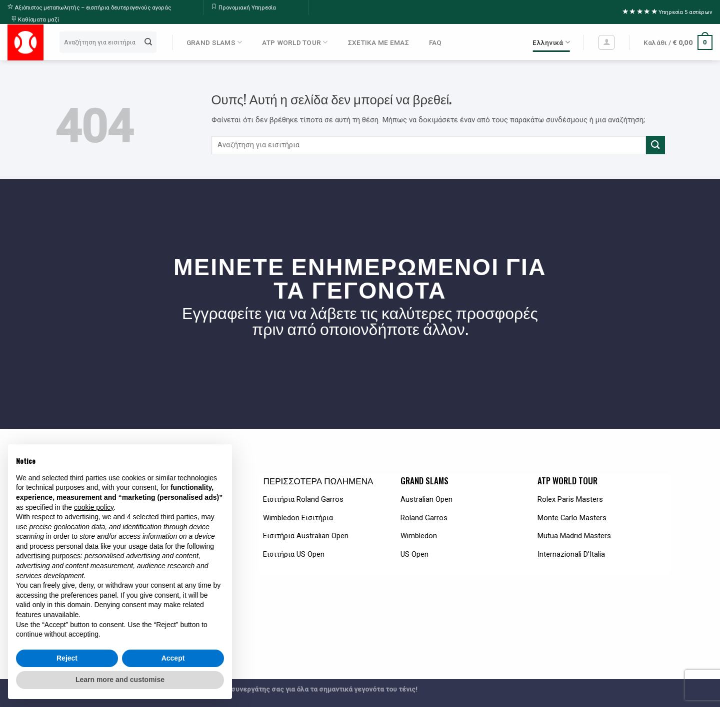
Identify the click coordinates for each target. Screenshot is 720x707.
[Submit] (148, 42)
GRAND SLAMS (214, 42)
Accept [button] (173, 658)
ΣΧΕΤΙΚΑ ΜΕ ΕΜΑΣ (378, 42)
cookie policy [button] (94, 507)
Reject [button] (67, 658)
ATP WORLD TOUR (295, 42)
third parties (178, 517)
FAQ (435, 42)
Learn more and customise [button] (120, 680)
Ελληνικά (551, 42)
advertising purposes (48, 556)
